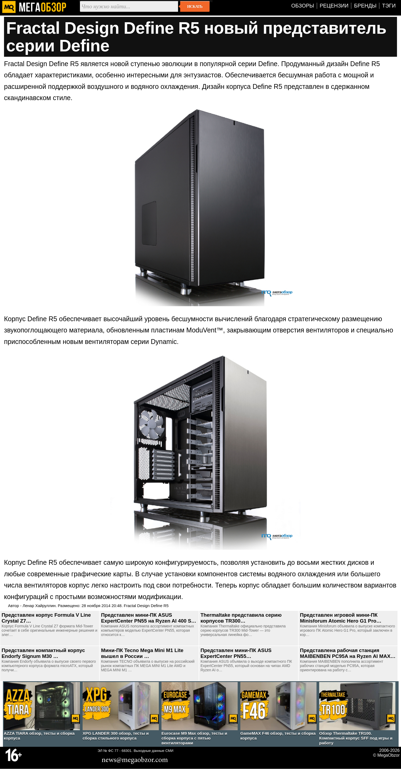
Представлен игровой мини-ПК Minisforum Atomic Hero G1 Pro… (340, 618)
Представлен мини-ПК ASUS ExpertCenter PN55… (236, 653)
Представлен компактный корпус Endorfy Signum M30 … (43, 653)
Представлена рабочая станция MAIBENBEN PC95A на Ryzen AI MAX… (347, 653)
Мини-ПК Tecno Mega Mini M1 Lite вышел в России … (142, 653)
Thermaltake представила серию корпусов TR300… (241, 618)
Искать (194, 6)
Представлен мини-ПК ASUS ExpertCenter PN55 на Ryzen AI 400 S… (148, 618)
